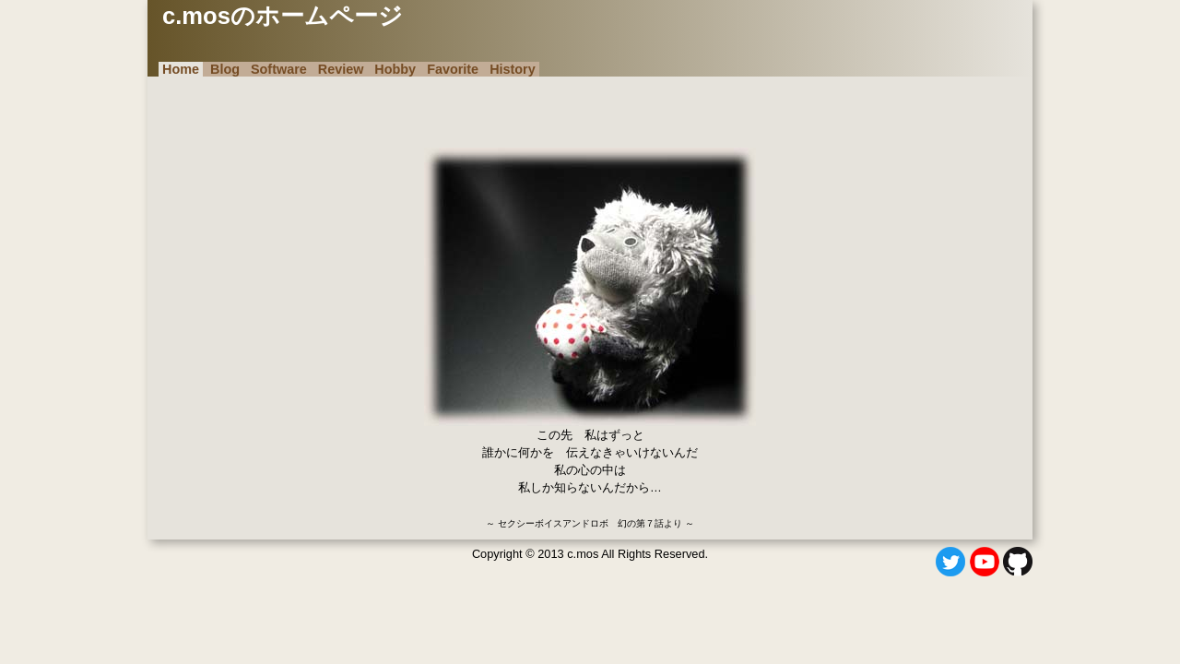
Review (341, 69)
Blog (225, 69)
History (513, 69)
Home (180, 69)
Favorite (452, 69)
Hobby (395, 69)
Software (279, 69)
